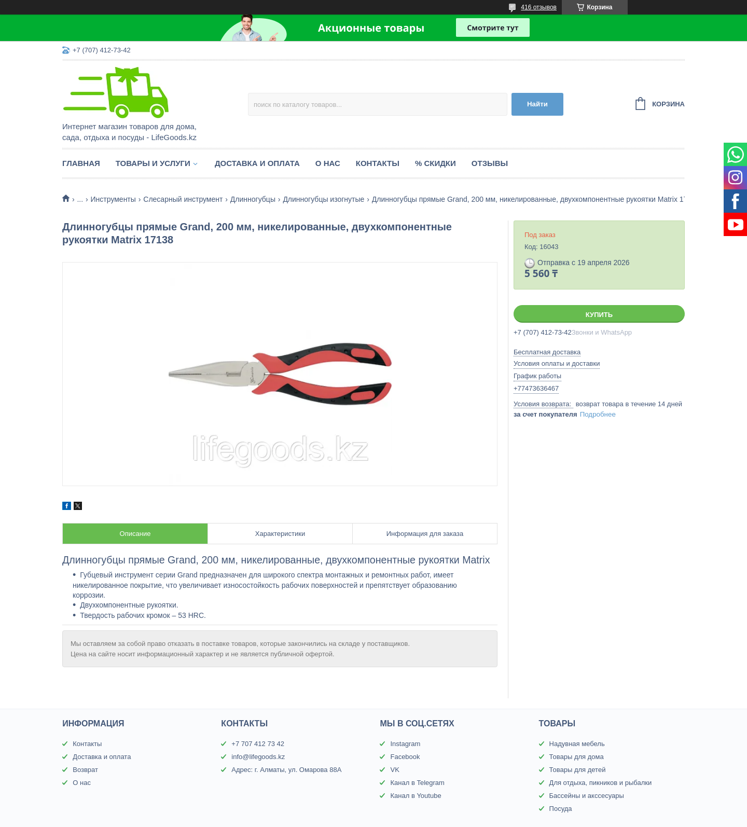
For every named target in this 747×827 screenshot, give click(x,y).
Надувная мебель (577, 744)
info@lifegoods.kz (258, 757)
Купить (599, 315)
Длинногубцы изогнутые (323, 199)
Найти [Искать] (537, 104)
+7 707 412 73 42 (257, 744)
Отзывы (490, 163)
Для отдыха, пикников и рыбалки (600, 783)
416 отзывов (539, 7)
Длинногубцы (252, 199)
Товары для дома (576, 757)
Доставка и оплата (257, 163)
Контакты (377, 163)
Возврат (85, 770)
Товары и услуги (153, 163)
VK (394, 770)
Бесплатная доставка (547, 352)
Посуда (560, 808)
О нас (327, 163)
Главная (81, 163)
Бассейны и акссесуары (586, 796)
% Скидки (435, 163)
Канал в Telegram (417, 783)
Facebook (405, 757)
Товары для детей (577, 770)
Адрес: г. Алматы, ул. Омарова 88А (286, 770)
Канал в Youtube (415, 796)
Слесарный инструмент (183, 199)
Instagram (405, 744)
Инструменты (113, 199)
